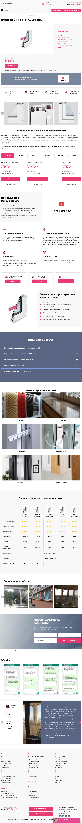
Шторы (56, 778)
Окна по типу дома (6, 778)
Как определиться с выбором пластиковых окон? (41, 348)
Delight (34, 155)
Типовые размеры (5, 774)
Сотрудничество (32, 791)
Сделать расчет (11, 184)
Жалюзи (57, 776)
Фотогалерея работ (6, 761)
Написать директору (33, 797)
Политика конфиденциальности (67, 807)
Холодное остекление (7, 799)
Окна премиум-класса (7, 763)
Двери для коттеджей (33, 765)
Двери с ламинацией (33, 774)
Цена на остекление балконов (9, 797)
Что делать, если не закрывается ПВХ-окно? (41, 354)
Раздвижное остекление (7, 795)
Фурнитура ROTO (59, 759)
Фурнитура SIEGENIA (60, 757)
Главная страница (6, 15)
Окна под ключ (5, 757)
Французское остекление (7, 802)
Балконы (4, 788)
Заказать (11, 179)
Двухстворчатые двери (34, 767)
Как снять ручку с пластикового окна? (41, 371)
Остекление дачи (5, 767)
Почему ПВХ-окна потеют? (41, 365)
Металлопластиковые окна (8, 776)
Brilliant (47, 155)
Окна (14, 15)
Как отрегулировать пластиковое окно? (41, 360)
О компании (32, 782)
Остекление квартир (6, 769)
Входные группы (32, 772)
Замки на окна (58, 767)
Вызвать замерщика (69, 640)
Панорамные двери (33, 776)
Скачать (13, 281)
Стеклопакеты (5, 759)
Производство (31, 787)
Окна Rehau (22, 15)
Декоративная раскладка (61, 763)
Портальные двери (33, 759)
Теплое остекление (6, 791)
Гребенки (57, 772)
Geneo (74, 155)
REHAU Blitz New (32, 15)
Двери (30, 754)
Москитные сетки (59, 784)
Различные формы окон (61, 761)
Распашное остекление (7, 793)
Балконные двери (32, 763)
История (30, 784)
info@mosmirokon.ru (64, 813)
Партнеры (30, 789)
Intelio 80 (61, 155)
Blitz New (8, 156)
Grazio (21, 155)
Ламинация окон (59, 765)
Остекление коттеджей (7, 782)
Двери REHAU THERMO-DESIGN (36, 757)
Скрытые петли (59, 769)
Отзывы (30, 793)
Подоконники (58, 780)
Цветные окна (58, 774)
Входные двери (32, 769)
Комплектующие (60, 754)
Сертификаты (31, 795)
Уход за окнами (59, 782)
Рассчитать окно (57, 10)
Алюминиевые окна (6, 772)
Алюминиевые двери (33, 761)
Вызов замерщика (5, 780)
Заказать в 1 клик (11, 65)
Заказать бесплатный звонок (71, 10)
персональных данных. (67, 644)
